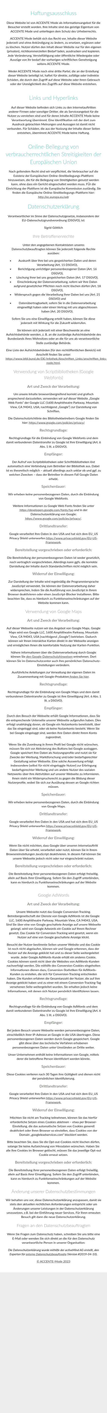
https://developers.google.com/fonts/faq (46, 510)
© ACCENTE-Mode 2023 (53, 1261)
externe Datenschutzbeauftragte (46, 1254)
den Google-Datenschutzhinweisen (49, 656)
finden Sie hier (79, 676)
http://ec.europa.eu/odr (53, 197)
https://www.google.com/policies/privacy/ (57, 422)
